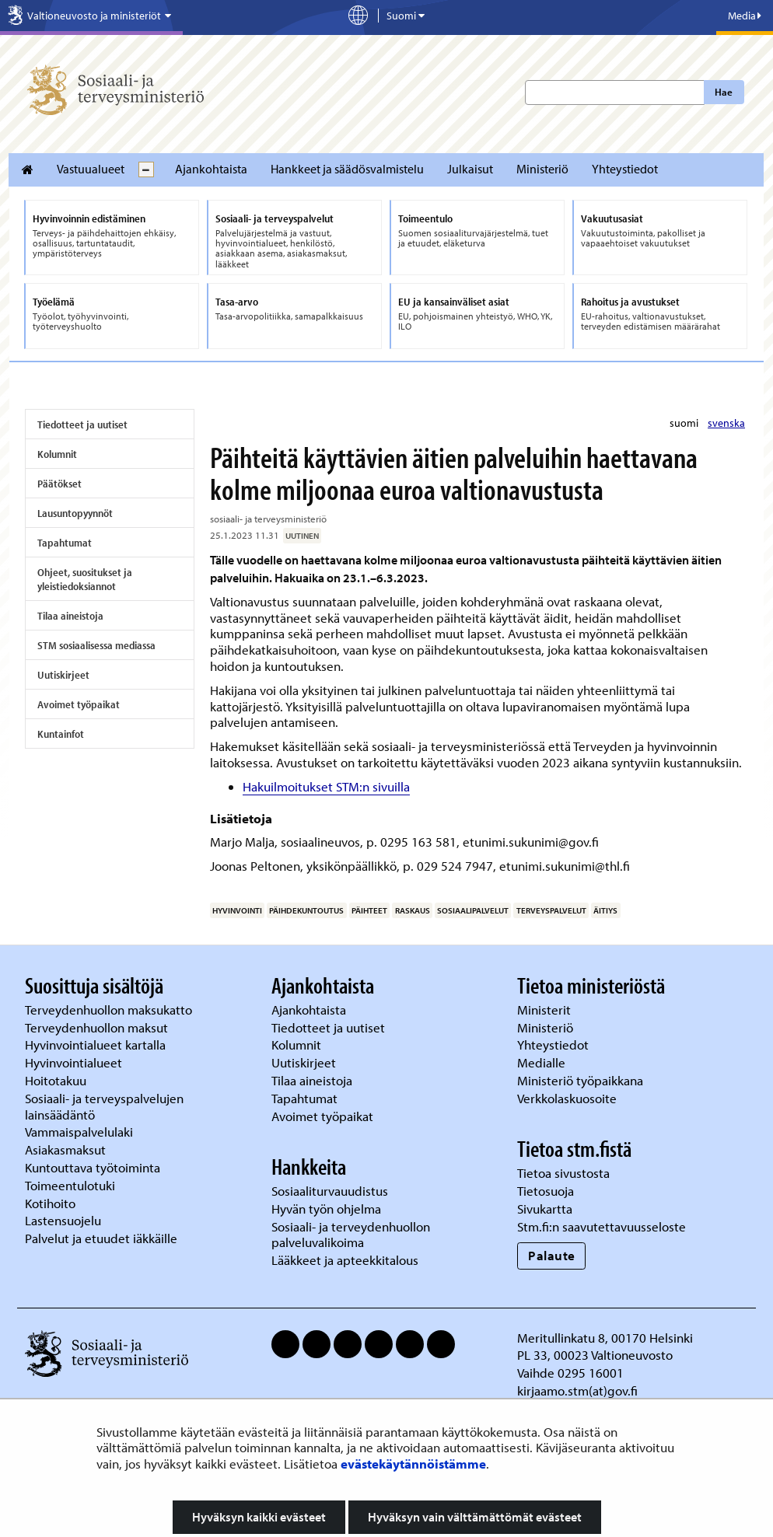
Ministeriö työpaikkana (581, 1080)
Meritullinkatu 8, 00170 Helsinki (605, 1337)
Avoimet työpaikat (78, 704)
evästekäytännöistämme (413, 1463)
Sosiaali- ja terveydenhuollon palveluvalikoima (350, 1234)
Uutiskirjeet (63, 675)
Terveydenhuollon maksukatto (110, 1009)
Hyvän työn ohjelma (326, 1208)
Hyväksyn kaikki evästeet (259, 1517)
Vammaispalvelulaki (80, 1131)
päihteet (369, 910)
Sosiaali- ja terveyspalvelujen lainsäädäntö (104, 1106)
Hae (724, 92)
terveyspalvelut (551, 910)
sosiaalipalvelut (473, 910)
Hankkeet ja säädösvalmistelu (347, 168)
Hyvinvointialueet (75, 1062)
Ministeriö (542, 168)
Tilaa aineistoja (70, 616)
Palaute (551, 1255)
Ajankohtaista (211, 168)
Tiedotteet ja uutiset (82, 424)
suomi (685, 423)
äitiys (605, 910)
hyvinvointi (237, 910)
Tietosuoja (545, 1190)
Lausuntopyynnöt (75, 513)
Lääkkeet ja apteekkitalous (344, 1260)
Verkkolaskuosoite (568, 1098)
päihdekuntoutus (306, 910)
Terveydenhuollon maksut (98, 1027)
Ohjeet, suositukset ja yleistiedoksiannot (84, 579)
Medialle (542, 1062)
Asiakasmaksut (65, 1149)
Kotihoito (50, 1203)
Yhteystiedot (625, 168)
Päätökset (59, 484)
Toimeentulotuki (71, 1185)
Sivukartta (544, 1208)
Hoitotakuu (57, 1080)
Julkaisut (470, 168)
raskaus (412, 910)
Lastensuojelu (64, 1220)
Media (744, 16)
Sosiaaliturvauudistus (329, 1190)
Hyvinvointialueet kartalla (97, 1044)
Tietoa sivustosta (563, 1173)
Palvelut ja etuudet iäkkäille (101, 1238)
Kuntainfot (60, 734)
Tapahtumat (64, 543)
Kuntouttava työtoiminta (92, 1167)
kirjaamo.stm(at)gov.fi (577, 1390)
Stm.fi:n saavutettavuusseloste (601, 1226)
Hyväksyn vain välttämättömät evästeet (475, 1517)
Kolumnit (57, 454)
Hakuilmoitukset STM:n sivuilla (326, 786)
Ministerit (545, 1009)
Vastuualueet (90, 168)
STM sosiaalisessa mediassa (96, 645)
